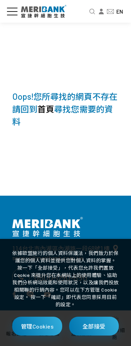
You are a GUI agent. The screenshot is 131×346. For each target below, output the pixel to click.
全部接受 (93, 326)
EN (119, 11)
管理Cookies (37, 326)
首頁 (45, 109)
